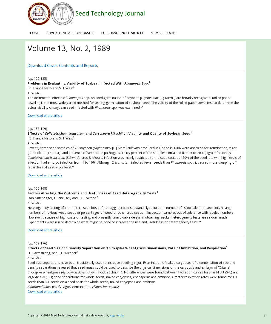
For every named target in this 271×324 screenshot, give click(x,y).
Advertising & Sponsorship (70, 33)
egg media (117, 315)
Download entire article (45, 115)
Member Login (163, 33)
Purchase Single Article (122, 33)
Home (35, 33)
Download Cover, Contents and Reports (63, 65)
